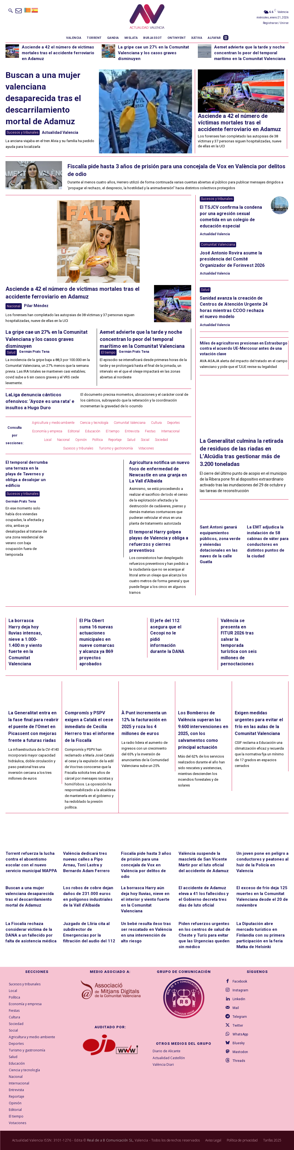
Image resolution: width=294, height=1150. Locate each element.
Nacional (13, 306)
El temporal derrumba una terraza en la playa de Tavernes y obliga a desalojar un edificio (27, 474)
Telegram (240, 1017)
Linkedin (239, 999)
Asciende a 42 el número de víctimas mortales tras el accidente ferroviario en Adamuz (58, 53)
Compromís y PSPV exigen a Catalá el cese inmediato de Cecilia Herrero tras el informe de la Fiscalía (89, 726)
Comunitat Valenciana (218, 244)
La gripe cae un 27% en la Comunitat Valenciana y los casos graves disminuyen (153, 53)
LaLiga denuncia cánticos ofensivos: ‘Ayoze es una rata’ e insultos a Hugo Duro (40, 401)
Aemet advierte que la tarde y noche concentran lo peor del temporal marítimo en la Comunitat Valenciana (249, 53)
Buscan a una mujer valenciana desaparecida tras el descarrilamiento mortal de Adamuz (43, 98)
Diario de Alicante (166, 1051)
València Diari (163, 1064)
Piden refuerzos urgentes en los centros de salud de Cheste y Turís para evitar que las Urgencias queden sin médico (204, 935)
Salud (11, 352)
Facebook (240, 981)
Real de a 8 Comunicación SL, (110, 1140)
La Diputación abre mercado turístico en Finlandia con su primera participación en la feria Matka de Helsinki (260, 935)
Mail (236, 1008)
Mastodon (240, 1052)
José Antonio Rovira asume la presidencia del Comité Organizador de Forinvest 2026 (232, 259)
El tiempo (108, 352)
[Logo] (147, 16)
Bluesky (239, 1043)
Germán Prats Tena (34, 352)
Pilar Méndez (36, 305)
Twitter (238, 1025)
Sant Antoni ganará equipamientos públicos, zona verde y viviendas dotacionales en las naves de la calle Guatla (220, 544)
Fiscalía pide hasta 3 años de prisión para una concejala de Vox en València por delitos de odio (146, 865)
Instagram (240, 990)
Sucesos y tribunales (23, 132)
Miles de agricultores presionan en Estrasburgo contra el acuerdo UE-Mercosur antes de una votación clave (243, 348)
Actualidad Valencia (60, 132)
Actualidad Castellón (169, 1058)
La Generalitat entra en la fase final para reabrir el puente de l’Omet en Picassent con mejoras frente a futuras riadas (33, 726)
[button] (10, 10)
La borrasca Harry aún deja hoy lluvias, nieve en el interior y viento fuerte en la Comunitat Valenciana (145, 899)
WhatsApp (240, 1034)
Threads (239, 1061)
